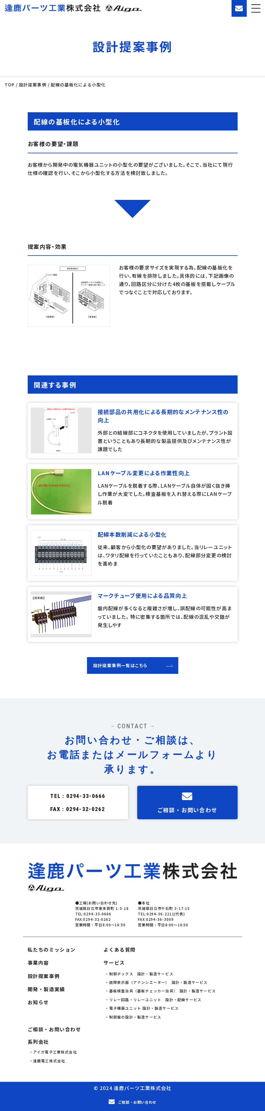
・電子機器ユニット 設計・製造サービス (142, 1006)
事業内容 (38, 961)
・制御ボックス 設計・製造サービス (139, 972)
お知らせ (38, 1001)
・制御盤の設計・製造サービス (133, 1015)
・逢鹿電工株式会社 (47, 1059)
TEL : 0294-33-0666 (77, 795)
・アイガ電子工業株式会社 (53, 1050)
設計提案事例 (44, 974)
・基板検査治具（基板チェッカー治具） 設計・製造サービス (160, 989)
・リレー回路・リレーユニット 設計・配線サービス (153, 998)
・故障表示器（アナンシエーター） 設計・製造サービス (156, 981)
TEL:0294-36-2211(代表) (161, 912)
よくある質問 (119, 948)
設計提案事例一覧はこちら (120, 664)
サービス (114, 961)
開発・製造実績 (46, 987)
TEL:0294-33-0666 (93, 912)
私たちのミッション (52, 948)
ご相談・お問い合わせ (187, 801)
